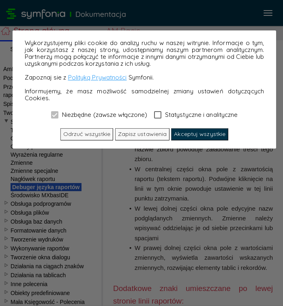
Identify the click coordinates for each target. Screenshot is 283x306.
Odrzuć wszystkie (87, 134)
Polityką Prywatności (97, 77)
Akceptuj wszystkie (199, 134)
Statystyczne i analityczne (196, 114)
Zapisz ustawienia (142, 134)
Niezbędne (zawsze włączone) (99, 114)
